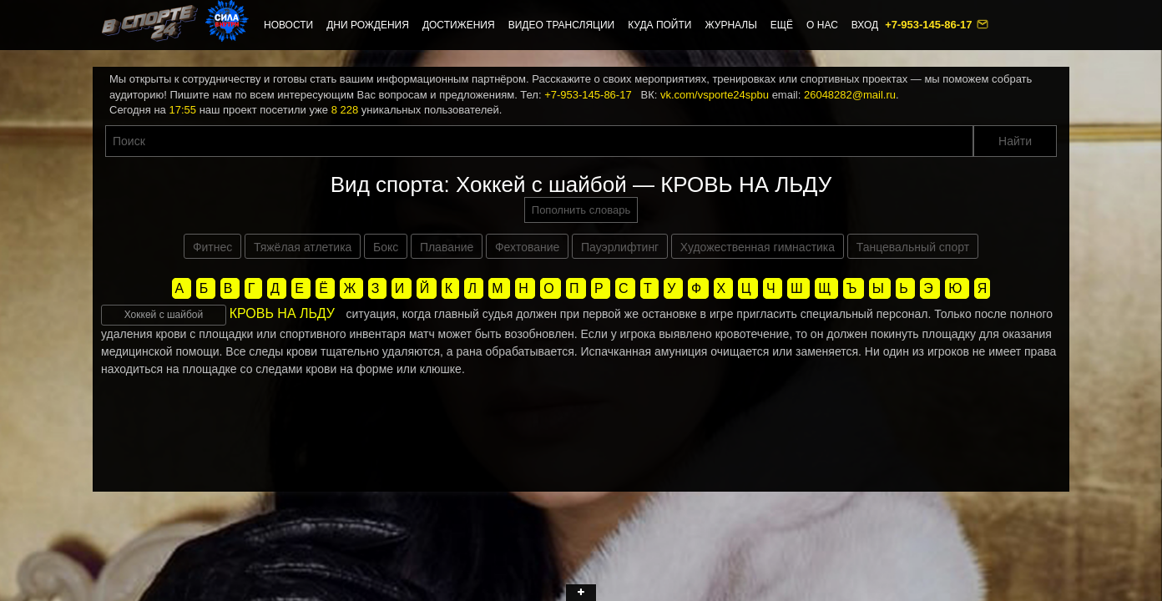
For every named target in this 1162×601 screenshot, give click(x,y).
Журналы (730, 25)
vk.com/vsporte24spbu (714, 94)
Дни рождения (367, 25)
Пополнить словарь (581, 210)
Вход (864, 25)
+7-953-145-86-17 (930, 24)
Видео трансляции (561, 25)
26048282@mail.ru (850, 94)
